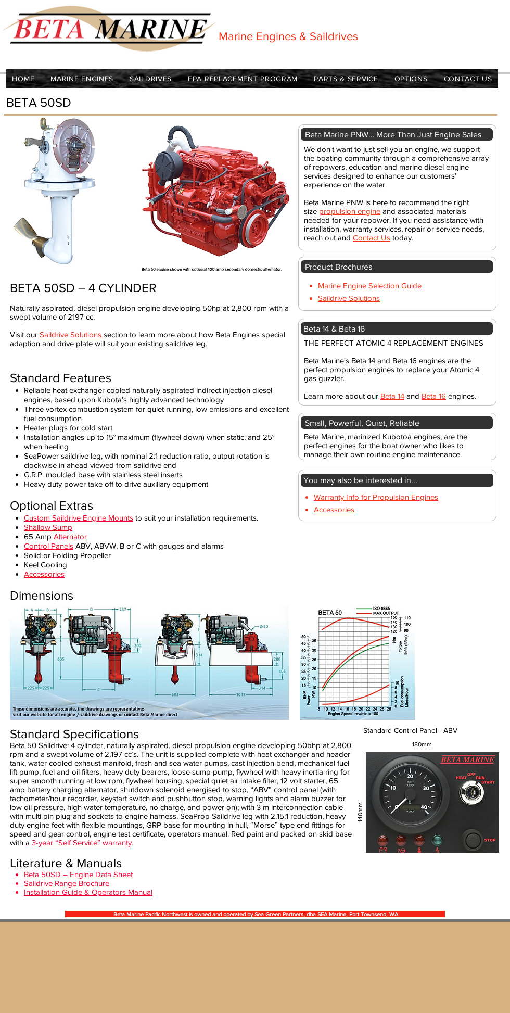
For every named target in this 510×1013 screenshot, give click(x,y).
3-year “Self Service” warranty (82, 842)
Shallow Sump (48, 527)
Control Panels (48, 545)
